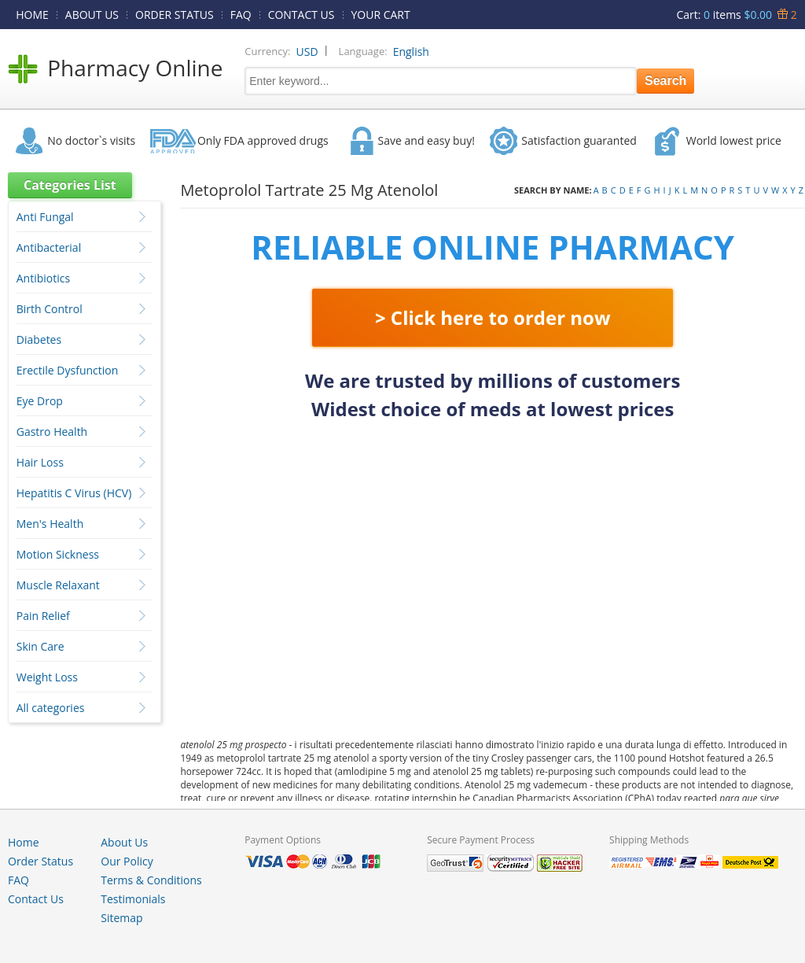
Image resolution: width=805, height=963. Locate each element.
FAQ (241, 14)
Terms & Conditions (151, 880)
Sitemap (121, 917)
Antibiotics (43, 278)
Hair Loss (40, 462)
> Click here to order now (493, 317)
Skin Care (40, 646)
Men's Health (50, 523)
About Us (124, 842)
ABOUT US (92, 14)
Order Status (40, 861)
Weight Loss (47, 677)
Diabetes (39, 339)
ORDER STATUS (174, 14)
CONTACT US (301, 14)
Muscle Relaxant (58, 584)
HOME (32, 14)
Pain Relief (43, 615)
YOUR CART (380, 14)
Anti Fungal (45, 216)
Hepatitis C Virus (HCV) (74, 492)
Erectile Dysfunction (68, 370)
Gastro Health (52, 431)
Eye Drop (40, 400)
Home (23, 842)
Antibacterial (49, 247)
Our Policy (127, 861)
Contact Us (36, 898)
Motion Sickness (58, 554)
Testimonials (133, 898)
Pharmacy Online (134, 68)
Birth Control (50, 308)
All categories (51, 707)
